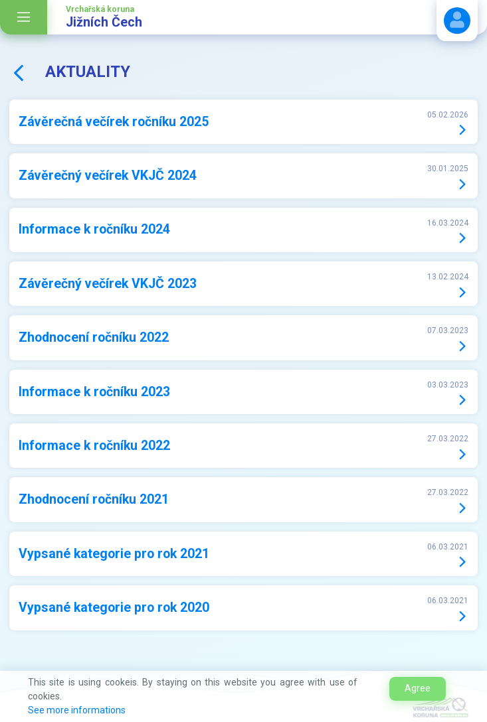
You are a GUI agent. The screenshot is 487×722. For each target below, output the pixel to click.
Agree (418, 688)
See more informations (77, 710)
